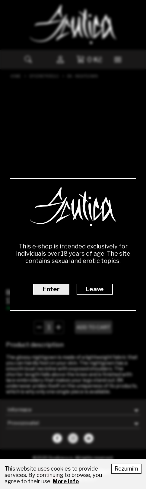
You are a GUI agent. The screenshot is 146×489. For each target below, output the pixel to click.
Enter (51, 289)
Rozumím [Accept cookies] (126, 468)
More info (66, 481)
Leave (95, 289)
